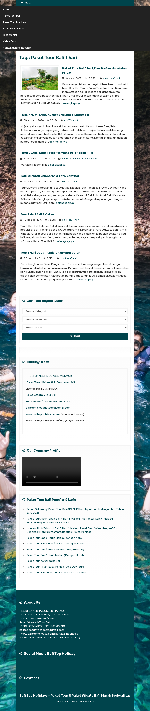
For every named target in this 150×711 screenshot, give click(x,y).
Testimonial (10, 35)
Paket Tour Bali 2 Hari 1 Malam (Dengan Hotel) (55, 555)
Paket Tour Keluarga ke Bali (43, 561)
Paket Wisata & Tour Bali (41, 395)
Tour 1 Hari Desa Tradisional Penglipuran (50, 252)
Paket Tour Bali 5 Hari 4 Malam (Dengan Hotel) (55, 543)
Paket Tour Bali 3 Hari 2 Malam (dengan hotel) (54, 538)
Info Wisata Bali (72, 120)
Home (6, 9)
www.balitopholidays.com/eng (39, 637)
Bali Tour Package (71, 158)
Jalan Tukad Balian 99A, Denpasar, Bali (50, 382)
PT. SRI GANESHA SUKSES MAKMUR (49, 376)
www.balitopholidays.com (42, 414)
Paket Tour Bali (11, 15)
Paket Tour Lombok (14, 22)
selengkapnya (71, 103)
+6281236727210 (60, 401)
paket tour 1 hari (111, 78)
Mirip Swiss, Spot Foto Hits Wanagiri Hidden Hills (56, 153)
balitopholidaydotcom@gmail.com (48, 407)
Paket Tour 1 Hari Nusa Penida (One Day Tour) (55, 566)
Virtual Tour (9, 41)
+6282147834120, (37, 401)
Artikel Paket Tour (13, 28)
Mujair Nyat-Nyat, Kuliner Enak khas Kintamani (55, 114)
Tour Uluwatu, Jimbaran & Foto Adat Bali (50, 176)
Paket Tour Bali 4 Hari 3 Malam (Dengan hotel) (55, 549)
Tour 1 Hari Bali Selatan (37, 214)
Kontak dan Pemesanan (17, 47)
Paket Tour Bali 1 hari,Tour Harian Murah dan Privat (57, 572)
